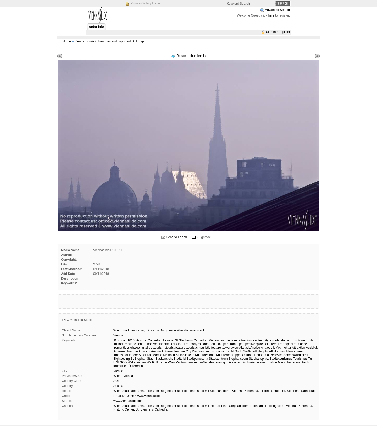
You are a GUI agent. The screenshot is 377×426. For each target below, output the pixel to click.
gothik (227, 362)
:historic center (135, 344)
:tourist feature (175, 347)
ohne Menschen (281, 362)
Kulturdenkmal (205, 355)
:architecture (228, 340)
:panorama (229, 344)
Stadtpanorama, (133, 330)
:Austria (140, 340)
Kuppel (236, 355)
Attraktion (298, 347)
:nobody (191, 344)
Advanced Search (277, 10)
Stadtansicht (164, 359)
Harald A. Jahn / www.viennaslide (136, 396)
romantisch (301, 362)
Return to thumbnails (191, 56)
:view (234, 347)
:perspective (246, 344)
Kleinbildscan (185, 355)
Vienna (118, 335)
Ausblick (312, 347)
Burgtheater (168, 330)
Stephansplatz (259, 359)
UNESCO (120, 362)
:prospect (286, 344)
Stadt (150, 359)
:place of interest (267, 344)
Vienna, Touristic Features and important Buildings (110, 41)
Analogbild (268, 347)
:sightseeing (135, 347)
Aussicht (144, 351)
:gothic (310, 340)
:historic (118, 344)
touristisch (120, 366)
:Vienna (213, 340)
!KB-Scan (120, 340)
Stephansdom (238, 359)
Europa (215, 351)
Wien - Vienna (123, 376)
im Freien (249, 362)
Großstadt (250, 351)
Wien (171, 362)
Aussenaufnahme (125, 351)
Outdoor (247, 355)
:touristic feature (210, 347)
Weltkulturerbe (157, 362)
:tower (226, 347)
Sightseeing (121, 359)
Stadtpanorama (197, 359)
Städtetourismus (281, 359)
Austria (156, 351)
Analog (255, 347)
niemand (263, 362)
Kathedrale (154, 355)
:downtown (297, 340)
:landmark (165, 344)
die (186, 330)
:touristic (192, 347)
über (180, 330)
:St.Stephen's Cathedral (190, 340)
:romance (300, 344)
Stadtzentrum (218, 359)
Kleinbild (169, 355)
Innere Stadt (137, 355)
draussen (215, 362)
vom (156, 330)
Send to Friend (176, 237)
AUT (116, 381)
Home (67, 41)
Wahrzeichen (137, 362)
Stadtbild (180, 359)
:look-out (179, 344)
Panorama (261, 355)
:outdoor (204, 344)
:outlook (215, 344)
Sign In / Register (278, 32)
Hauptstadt (265, 351)
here (271, 15)
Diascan (203, 351)
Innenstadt (196, 330)
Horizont (280, 351)
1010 (131, 340)
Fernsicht (227, 351)
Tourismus (300, 359)
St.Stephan (138, 359)
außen (203, 362)
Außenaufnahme (173, 351)
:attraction (245, 340)
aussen (193, 362)
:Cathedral (154, 340)
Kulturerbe (223, 355)
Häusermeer (295, 351)
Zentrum (182, 362)
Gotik (238, 351)
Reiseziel (276, 355)
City (188, 351)
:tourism (158, 347)
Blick (149, 330)
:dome (284, 340)
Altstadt (244, 347)
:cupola (274, 340)
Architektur (283, 347)
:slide (148, 347)
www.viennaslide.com (128, 401)
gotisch (237, 362)
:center (257, 340)
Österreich (135, 366)
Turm (311, 359)
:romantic (119, 347)
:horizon (152, 344)
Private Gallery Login (145, 3)
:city (265, 340)
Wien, (117, 330)
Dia (194, 351)
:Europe (167, 340)
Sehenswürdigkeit (295, 355)
